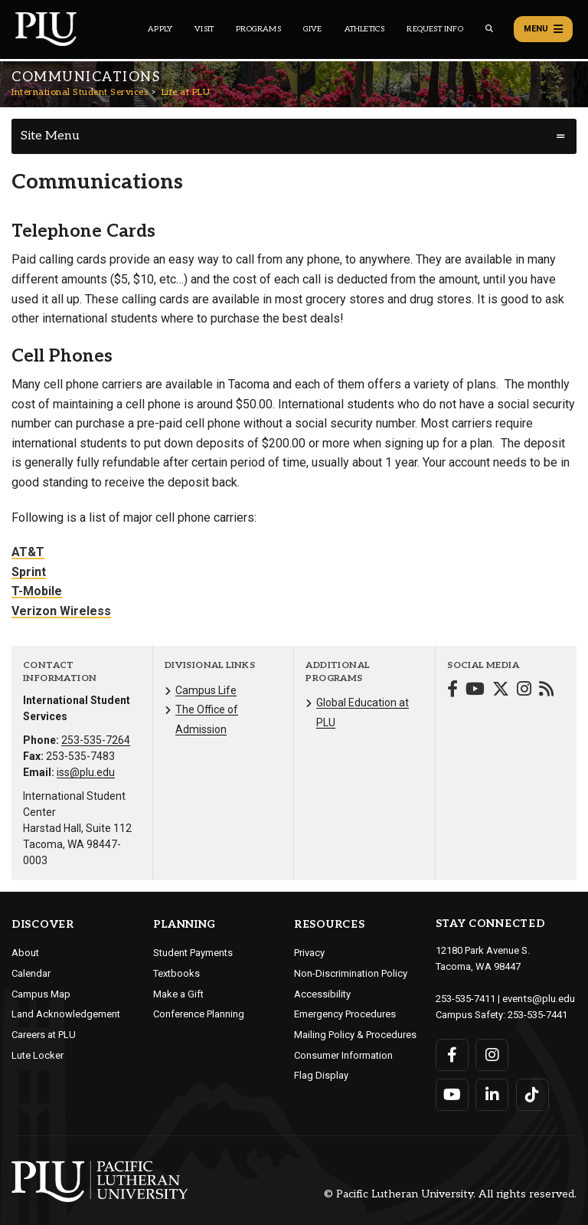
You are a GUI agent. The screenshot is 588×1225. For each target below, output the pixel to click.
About (25, 952)
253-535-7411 (465, 998)
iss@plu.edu (86, 772)
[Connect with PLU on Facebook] (452, 1053)
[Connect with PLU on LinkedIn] (491, 1093)
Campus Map (40, 994)
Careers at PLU (43, 1034)
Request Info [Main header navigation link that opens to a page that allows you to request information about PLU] (434, 29)
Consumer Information (343, 1055)
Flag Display (321, 1075)
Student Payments (193, 952)
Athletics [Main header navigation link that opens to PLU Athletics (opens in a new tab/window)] (365, 29)
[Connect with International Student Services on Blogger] (546, 690)
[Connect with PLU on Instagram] (491, 1053)
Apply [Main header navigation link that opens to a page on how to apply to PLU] (160, 29)
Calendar (31, 973)
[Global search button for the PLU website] (489, 28)
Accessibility (322, 994)
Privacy (309, 952)
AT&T (27, 552)
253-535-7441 (537, 1013)
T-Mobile (36, 591)
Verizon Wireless (61, 611)
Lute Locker (37, 1055)
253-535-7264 (95, 740)
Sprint (28, 572)
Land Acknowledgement (65, 1014)
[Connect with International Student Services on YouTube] (475, 690)
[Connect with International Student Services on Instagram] (524, 690)
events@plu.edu (537, 998)
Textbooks (176, 973)
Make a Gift (178, 994)
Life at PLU (186, 92)
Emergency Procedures (345, 1014)
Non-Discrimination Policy (350, 973)
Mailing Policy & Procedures (355, 1034)
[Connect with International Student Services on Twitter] (500, 690)
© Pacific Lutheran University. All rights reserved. (450, 1193)
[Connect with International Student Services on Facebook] (452, 690)
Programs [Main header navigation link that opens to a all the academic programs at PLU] (258, 29)
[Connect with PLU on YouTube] (452, 1093)
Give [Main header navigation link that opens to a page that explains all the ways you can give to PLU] (312, 29)
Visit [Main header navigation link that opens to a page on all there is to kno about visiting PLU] (204, 29)
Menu (543, 29)
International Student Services (79, 92)
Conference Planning (198, 1014)
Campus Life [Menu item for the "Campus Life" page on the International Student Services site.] (206, 690)
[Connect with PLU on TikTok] (531, 1093)
